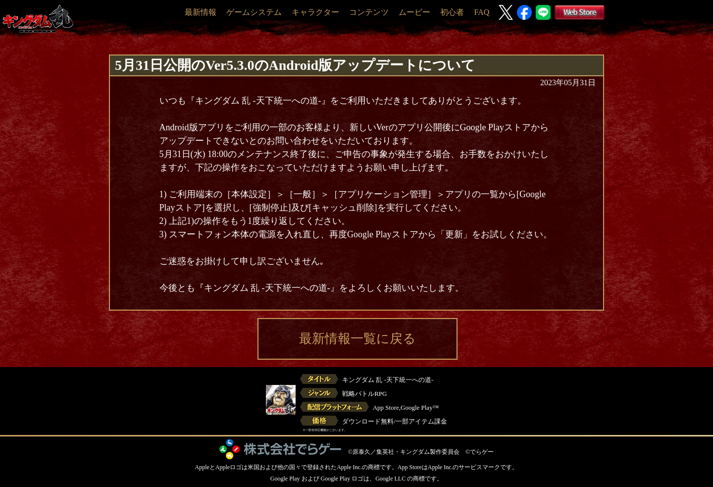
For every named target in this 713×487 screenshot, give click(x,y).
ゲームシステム (254, 12)
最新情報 (200, 12)
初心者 (452, 12)
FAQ (481, 12)
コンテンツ (369, 12)
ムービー (414, 12)
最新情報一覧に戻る (357, 338)
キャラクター (315, 12)
